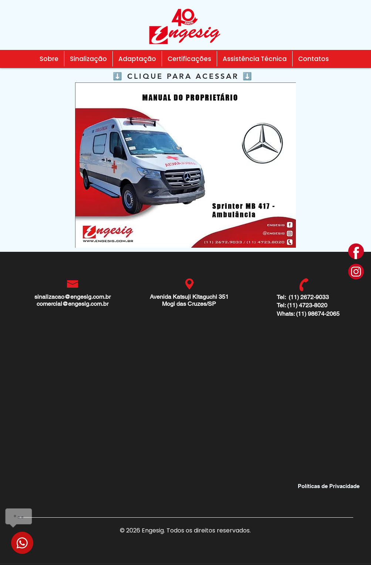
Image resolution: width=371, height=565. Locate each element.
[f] (356, 251)
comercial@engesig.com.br (72, 303)
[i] (356, 271)
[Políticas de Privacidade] (329, 485)
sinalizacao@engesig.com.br (72, 296)
